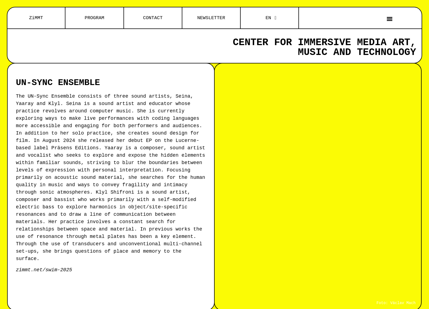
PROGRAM (94, 18)
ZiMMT (36, 18)
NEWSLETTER (211, 18)
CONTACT (152, 18)
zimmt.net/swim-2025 (44, 270)
